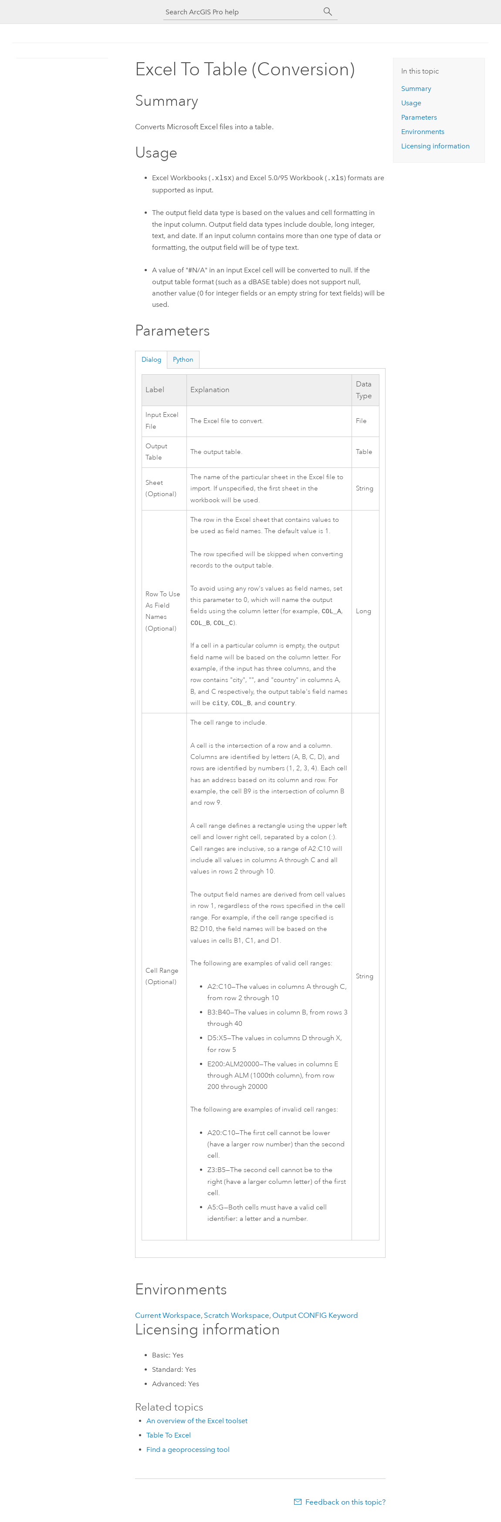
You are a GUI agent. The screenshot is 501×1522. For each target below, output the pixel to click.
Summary (416, 88)
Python (183, 359)
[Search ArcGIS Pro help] (241, 12)
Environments (422, 132)
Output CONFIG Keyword (315, 1318)
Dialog (151, 359)
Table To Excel (168, 1438)
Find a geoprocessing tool (188, 1452)
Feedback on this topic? (345, 1504)
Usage (411, 103)
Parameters (419, 117)
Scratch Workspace (236, 1318)
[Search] (328, 11)
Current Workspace (168, 1318)
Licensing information (435, 146)
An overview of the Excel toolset (196, 1423)
